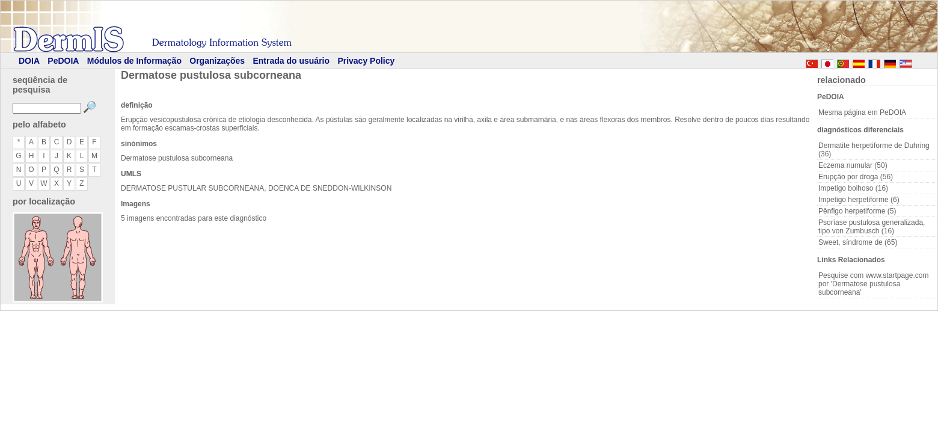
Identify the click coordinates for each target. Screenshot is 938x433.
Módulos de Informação (134, 61)
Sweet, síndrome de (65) (857, 242)
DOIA (29, 61)
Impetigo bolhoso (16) (853, 188)
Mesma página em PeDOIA (862, 112)
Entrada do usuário (291, 61)
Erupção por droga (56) (855, 177)
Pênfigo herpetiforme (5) (857, 211)
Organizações (217, 61)
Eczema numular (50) (852, 165)
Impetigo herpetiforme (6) (859, 199)
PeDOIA (63, 61)
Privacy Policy (365, 61)
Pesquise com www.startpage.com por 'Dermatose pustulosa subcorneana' (873, 283)
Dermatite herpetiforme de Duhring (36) (874, 149)
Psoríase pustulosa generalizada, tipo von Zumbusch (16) (871, 226)
